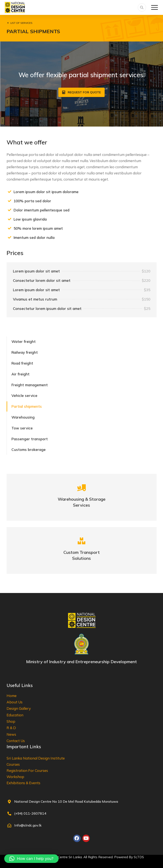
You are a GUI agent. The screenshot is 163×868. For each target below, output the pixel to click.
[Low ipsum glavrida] (10, 219)
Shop (11, 721)
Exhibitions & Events (23, 783)
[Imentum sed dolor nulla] (10, 237)
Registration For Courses (27, 770)
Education (15, 715)
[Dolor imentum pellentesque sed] (10, 210)
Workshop (15, 776)
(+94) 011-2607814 (30, 813)
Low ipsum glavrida (30, 219)
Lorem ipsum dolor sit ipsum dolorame (46, 192)
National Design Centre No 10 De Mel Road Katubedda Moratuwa (66, 801)
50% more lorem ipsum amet (38, 228)
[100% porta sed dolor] (10, 201)
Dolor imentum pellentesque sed (41, 210)
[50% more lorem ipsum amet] (10, 228)
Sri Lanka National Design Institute (36, 758)
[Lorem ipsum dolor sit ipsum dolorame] (10, 192)
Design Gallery (19, 708)
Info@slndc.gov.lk (28, 825)
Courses (13, 764)
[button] (31, 858)
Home (12, 695)
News (11, 734)
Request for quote (81, 92)
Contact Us (16, 740)
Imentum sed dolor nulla (34, 237)
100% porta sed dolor (32, 201)
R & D (11, 727)
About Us (14, 702)
